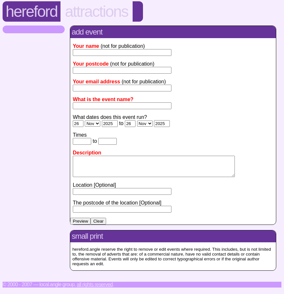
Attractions (96, 11)
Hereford (32, 11)
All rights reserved (95, 288)
